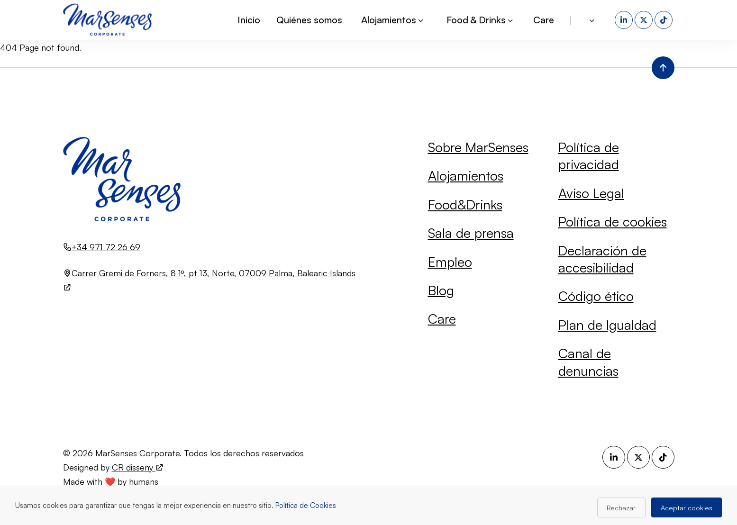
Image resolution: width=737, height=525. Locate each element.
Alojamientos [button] (393, 19)
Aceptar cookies (686, 507)
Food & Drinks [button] (480, 19)
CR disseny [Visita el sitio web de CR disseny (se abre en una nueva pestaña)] (138, 467)
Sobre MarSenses (478, 147)
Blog (441, 290)
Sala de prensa (471, 233)
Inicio (248, 19)
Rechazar (621, 507)
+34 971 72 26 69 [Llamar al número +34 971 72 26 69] (106, 247)
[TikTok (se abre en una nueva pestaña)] (664, 19)
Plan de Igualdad (607, 325)
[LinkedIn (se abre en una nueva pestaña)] (625, 19)
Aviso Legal (591, 193)
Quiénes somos (309, 19)
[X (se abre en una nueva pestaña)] (645, 19)
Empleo (450, 261)
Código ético (596, 296)
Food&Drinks (465, 204)
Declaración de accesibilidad (602, 259)
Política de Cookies (305, 505)
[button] (593, 19)
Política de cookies (612, 221)
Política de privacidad (588, 155)
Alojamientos (465, 175)
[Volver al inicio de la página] (663, 67)
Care (543, 19)
